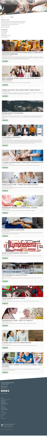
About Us (3, 414)
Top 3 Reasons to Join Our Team (14, 275)
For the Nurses (3, 34)
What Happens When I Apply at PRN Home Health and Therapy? (13, 22)
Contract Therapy (4, 408)
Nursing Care (3, 400)
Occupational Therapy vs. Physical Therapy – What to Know (22, 365)
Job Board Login (4, 393)
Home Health (3, 407)
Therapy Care (3, 401)
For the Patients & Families (6, 35)
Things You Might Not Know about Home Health (9, 24)
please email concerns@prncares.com (8, 426)
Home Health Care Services (5, 399)
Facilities (2, 405)
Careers (2, 411)
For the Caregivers (4, 31)
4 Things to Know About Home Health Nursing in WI (22, 162)
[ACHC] (2, 425)
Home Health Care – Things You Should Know (20, 184)
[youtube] (8, 391)
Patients (2, 398)
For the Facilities (4, 32)
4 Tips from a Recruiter (11, 137)
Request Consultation (4, 409)
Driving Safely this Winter (5, 25)
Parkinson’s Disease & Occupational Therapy (20, 208)
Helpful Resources (4, 402)
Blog (2, 416)
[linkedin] (4, 391)
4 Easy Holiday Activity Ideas (13, 298)
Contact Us (3, 418)
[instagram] (6, 391)
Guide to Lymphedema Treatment (15, 253)
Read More (5, 61)
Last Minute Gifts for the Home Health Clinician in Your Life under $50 (13, 21)
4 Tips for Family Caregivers (13, 230)
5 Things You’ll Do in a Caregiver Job (16, 342)
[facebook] (2, 391)
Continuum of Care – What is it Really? (17, 320)
